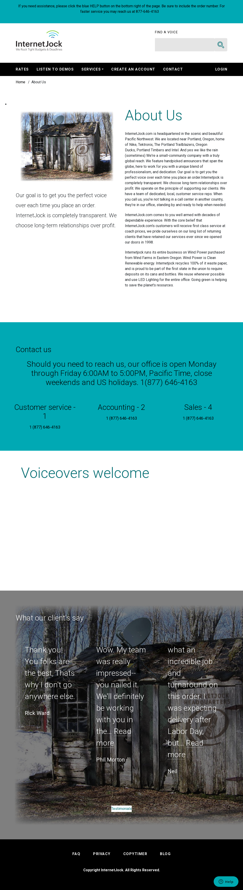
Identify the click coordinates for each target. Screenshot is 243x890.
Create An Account (133, 69)
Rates (22, 69)
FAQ (76, 854)
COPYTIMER (135, 854)
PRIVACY (102, 854)
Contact (173, 69)
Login (221, 69)
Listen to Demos (55, 69)
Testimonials (121, 808)
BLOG (165, 854)
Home (20, 82)
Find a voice (166, 32)
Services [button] (91, 69)
